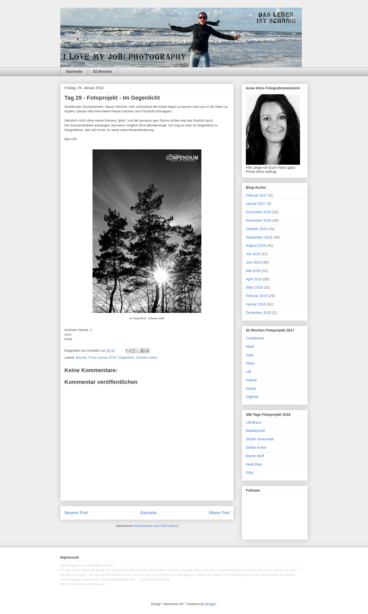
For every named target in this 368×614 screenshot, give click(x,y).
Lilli (248, 372)
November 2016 (258, 220)
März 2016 (254, 287)
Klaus (250, 363)
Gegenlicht (126, 357)
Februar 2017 (256, 195)
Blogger (210, 604)
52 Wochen (102, 71)
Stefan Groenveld (260, 439)
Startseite (74, 71)
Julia (249, 355)
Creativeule (255, 338)
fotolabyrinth (255, 431)
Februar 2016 (256, 296)
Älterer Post (219, 513)
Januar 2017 (256, 204)
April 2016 (254, 279)
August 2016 (256, 245)
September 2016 (259, 237)
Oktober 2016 (257, 229)
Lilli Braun (253, 422)
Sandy (251, 388)
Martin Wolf (255, 456)
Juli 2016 (253, 254)
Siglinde (252, 397)
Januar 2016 (256, 304)
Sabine (251, 380)
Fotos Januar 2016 (102, 357)
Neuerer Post (76, 513)
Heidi (250, 347)
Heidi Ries (254, 464)
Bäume (81, 357)
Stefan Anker (256, 447)
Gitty (249, 472)
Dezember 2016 (258, 212)
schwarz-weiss (146, 357)
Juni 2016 (253, 262)
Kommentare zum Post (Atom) (156, 526)
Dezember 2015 (258, 313)
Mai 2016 (253, 271)
